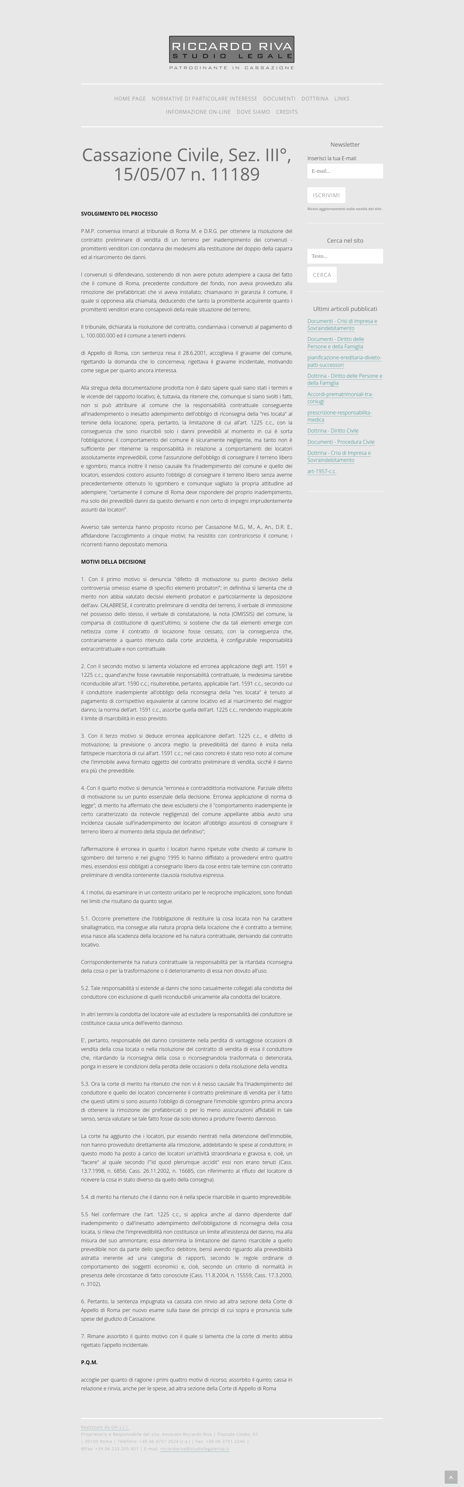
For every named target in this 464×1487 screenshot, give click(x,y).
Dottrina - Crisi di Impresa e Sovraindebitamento (339, 456)
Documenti (279, 98)
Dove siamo (253, 111)
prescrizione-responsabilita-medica (339, 416)
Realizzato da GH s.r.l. (105, 1427)
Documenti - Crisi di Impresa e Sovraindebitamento (342, 324)
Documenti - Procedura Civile (341, 441)
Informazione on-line (198, 111)
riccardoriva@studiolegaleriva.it (194, 1449)
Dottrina (315, 98)
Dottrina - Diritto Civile (333, 430)
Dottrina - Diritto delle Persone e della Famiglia (344, 379)
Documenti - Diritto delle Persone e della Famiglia (335, 342)
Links (342, 98)
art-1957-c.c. (321, 471)
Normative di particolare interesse (204, 98)
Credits (287, 111)
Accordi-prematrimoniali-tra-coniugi (340, 398)
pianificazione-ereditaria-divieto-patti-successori (344, 361)
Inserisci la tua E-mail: (332, 158)
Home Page (130, 98)
